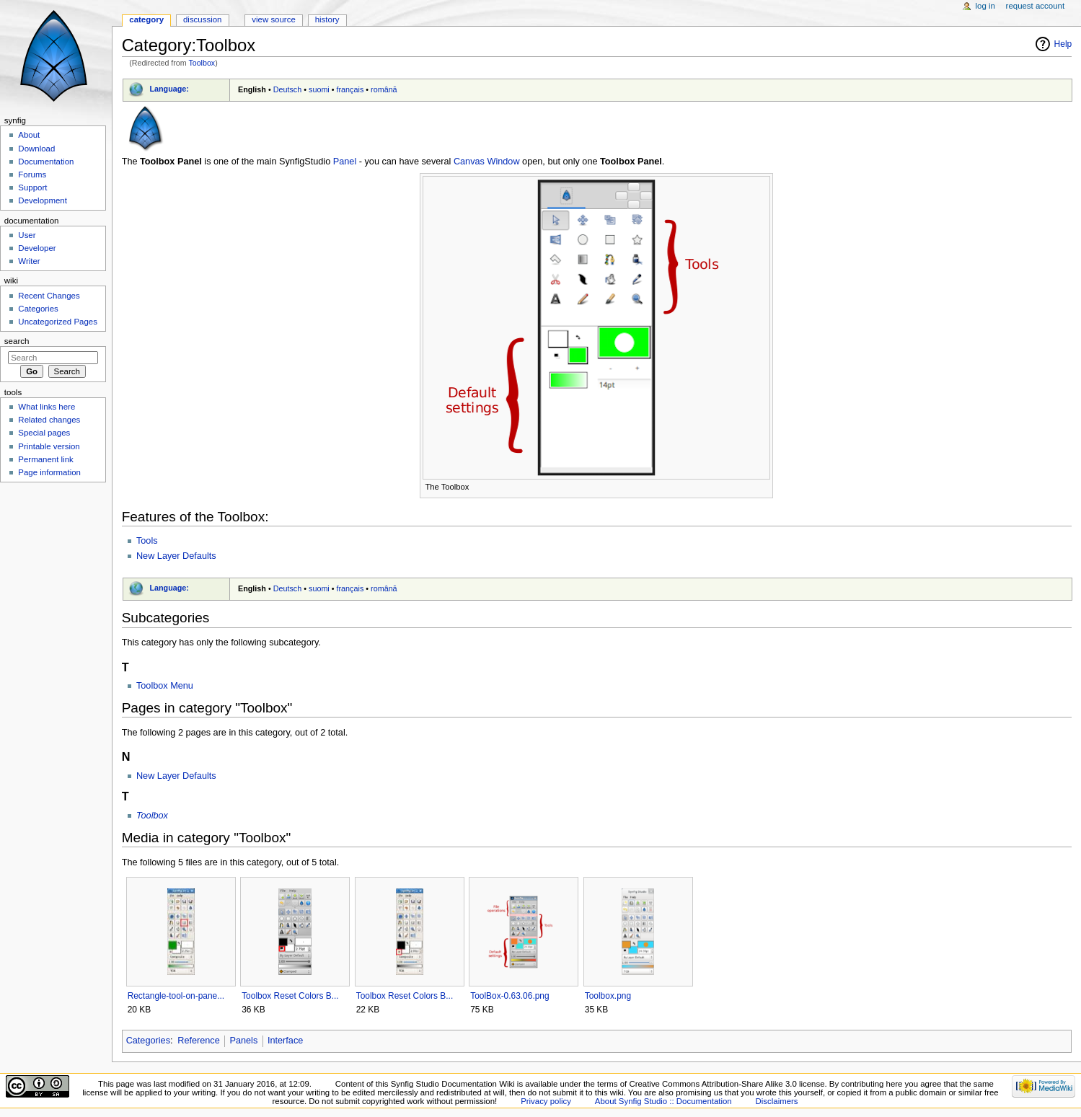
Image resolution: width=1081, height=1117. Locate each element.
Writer (29, 261)
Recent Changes (48, 295)
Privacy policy (546, 1101)
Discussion (202, 19)
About (29, 135)
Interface (285, 1041)
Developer (37, 248)
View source (273, 19)
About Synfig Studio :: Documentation (663, 1101)
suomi (319, 89)
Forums (32, 174)
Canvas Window (487, 161)
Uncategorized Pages (57, 321)
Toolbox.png (608, 996)
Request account (1035, 5)
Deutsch (287, 89)
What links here (46, 406)
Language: (169, 88)
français (350, 89)
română (384, 89)
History (327, 19)
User (26, 235)
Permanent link (45, 459)
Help (1063, 44)
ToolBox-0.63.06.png (509, 996)
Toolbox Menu (164, 686)
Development (42, 200)
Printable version (48, 446)
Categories (148, 1041)
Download (36, 148)
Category (146, 19)
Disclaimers (777, 1101)
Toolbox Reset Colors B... (290, 996)
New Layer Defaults (176, 556)
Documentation (46, 161)
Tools (147, 541)
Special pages (44, 432)
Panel (344, 161)
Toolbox (201, 62)
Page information (49, 472)
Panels (243, 1041)
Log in (985, 5)
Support (32, 187)
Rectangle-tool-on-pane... (176, 996)
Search (17, 341)
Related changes (49, 419)
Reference (198, 1041)
